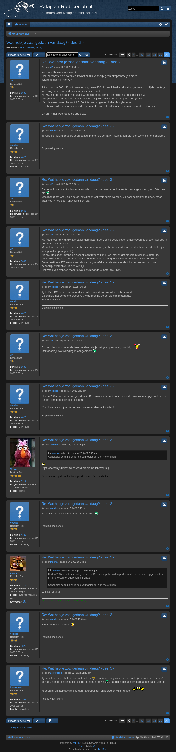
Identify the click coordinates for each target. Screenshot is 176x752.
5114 (23, 481)
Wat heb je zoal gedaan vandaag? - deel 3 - (45, 42)
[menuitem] (21, 24)
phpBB (76, 743)
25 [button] (160, 55)
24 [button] (154, 55)
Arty (95, 746)
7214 (23, 585)
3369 (23, 699)
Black (81, 746)
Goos (23, 47)
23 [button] (148, 55)
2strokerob (16, 687)
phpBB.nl (101, 749)
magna (13, 573)
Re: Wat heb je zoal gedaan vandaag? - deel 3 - (83, 62)
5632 (23, 93)
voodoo (14, 145)
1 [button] (133, 55)
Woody (39, 47)
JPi (12, 80)
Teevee (30, 47)
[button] (122, 54)
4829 (23, 157)
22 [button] (141, 55)
